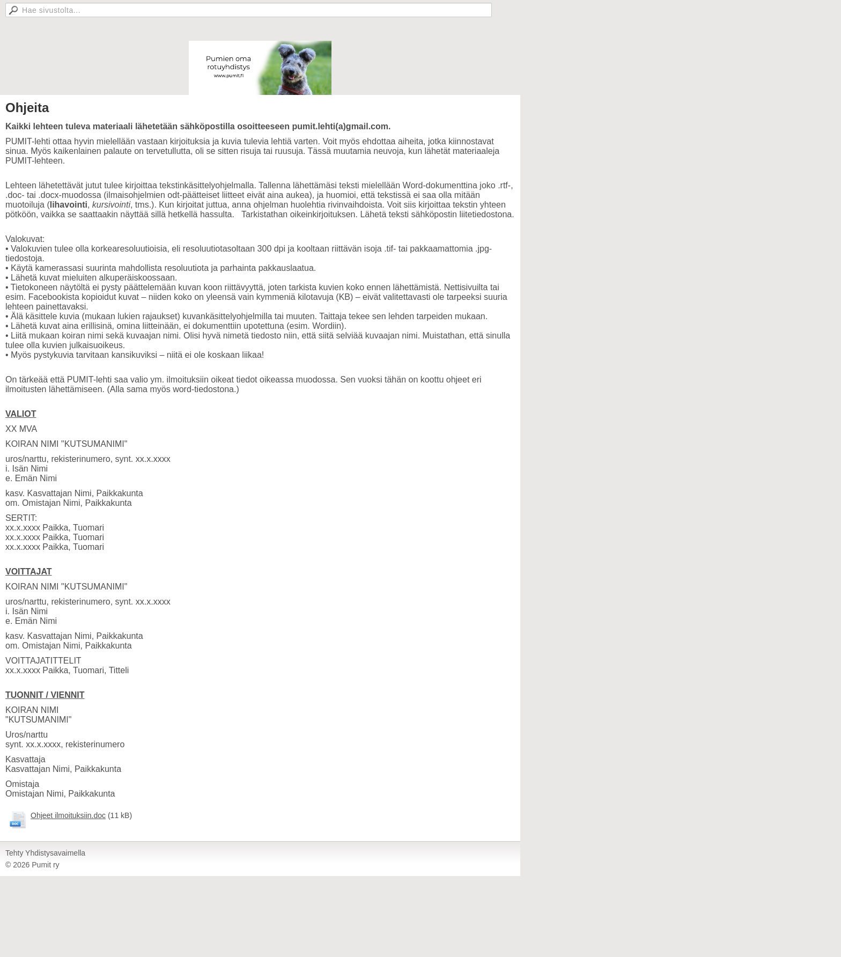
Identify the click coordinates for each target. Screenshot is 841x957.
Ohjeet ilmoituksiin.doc (68, 815)
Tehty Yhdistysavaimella (45, 853)
